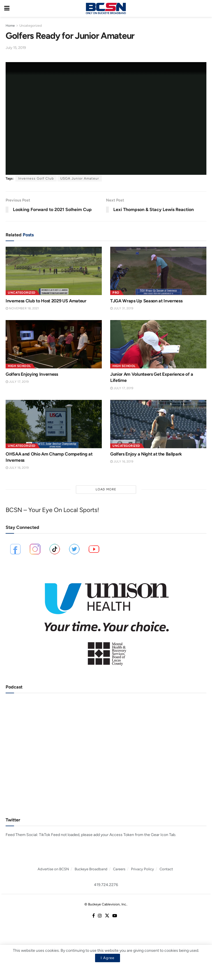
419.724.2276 (106, 884)
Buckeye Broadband (91, 869)
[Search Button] (205, 8)
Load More (106, 489)
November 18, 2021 (22, 308)
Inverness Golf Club (36, 178)
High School (19, 366)
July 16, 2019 (17, 468)
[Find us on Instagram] (100, 916)
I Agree (107, 958)
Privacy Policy (142, 869)
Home (10, 26)
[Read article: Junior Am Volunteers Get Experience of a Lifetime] (158, 344)
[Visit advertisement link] (106, 620)
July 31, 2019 (121, 308)
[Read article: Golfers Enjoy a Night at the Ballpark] (158, 424)
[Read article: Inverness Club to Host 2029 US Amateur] (54, 271)
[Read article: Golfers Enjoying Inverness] (54, 344)
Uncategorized (30, 26)
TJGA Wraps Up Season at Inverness (146, 300)
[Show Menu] (7, 8)
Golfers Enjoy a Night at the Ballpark (146, 454)
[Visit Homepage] (106, 8)
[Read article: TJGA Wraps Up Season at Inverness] (158, 271)
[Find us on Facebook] (93, 916)
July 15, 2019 (16, 48)
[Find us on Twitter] (107, 916)
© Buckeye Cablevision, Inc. (105, 904)
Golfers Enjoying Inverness (32, 374)
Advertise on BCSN (53, 869)
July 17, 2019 (17, 382)
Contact (166, 869)
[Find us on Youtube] (114, 916)
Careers (119, 869)
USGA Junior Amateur (79, 178)
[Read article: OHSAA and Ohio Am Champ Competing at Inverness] (54, 424)
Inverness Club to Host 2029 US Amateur (46, 300)
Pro (115, 293)
